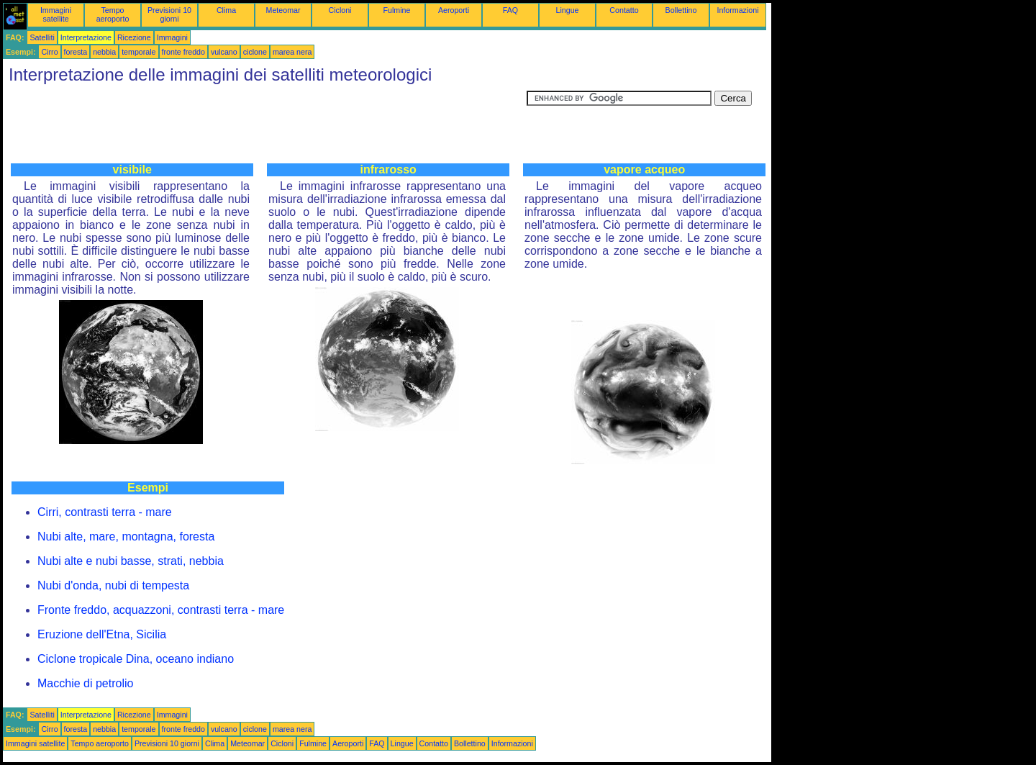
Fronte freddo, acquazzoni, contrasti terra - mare (160, 610)
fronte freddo (183, 51)
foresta (76, 51)
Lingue (567, 10)
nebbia (104, 51)
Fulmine (397, 10)
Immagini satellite (55, 14)
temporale (138, 51)
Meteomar (283, 10)
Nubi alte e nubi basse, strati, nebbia (130, 561)
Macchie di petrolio (85, 683)
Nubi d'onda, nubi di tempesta (113, 585)
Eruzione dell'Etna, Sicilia (101, 634)
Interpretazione (86, 37)
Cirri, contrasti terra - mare (104, 512)
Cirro (49, 51)
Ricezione (134, 37)
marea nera (292, 51)
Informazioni (737, 10)
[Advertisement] (265, 123)
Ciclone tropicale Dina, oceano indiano (135, 659)
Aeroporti (453, 10)
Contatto (623, 10)
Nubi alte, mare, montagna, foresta (125, 536)
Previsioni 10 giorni (169, 14)
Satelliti (41, 37)
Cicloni (340, 10)
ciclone (255, 51)
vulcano (224, 51)
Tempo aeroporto (113, 14)
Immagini (172, 37)
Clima (226, 10)
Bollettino (681, 10)
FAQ (510, 10)
